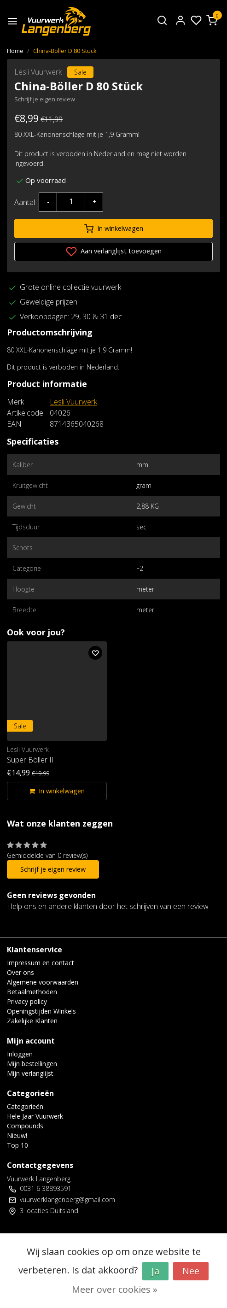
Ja (155, 1271)
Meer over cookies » (114, 1289)
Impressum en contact (40, 962)
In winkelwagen (113, 228)
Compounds (25, 1125)
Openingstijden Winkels (41, 1011)
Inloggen (20, 1054)
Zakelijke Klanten (32, 1020)
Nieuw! (17, 1135)
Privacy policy (27, 1001)
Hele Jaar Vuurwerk (35, 1116)
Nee (190, 1271)
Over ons (20, 972)
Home (15, 51)
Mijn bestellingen (32, 1063)
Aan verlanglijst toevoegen (114, 251)
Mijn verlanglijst (30, 1073)
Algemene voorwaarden (42, 982)
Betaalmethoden (32, 991)
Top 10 (17, 1145)
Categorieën (25, 1106)
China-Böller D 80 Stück (65, 51)
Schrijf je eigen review (44, 99)
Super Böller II (30, 760)
